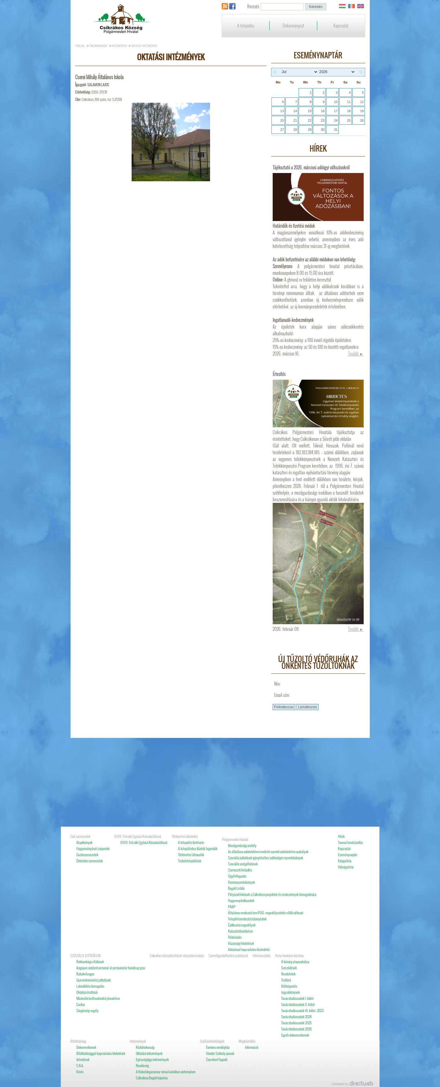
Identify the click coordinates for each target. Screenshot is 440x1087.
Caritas (80, 1004)
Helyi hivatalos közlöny (289, 955)
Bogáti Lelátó (236, 888)
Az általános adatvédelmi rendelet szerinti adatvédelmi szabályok (268, 851)
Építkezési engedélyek (242, 924)
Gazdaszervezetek (87, 854)
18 (349, 111)
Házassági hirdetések (241, 943)
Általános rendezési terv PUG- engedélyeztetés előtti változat (265, 912)
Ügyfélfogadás (237, 876)
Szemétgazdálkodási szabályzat (228, 955)
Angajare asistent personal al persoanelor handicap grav (110, 967)
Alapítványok (84, 842)
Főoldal (80, 45)
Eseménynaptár (347, 854)
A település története (191, 842)
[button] (315, 6)
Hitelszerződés (262, 955)
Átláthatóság (78, 1041)
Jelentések (82, 1059)
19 (362, 111)
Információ (251, 1047)
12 (362, 102)
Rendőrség (142, 1065)
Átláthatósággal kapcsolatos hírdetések (100, 1053)
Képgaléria (344, 860)
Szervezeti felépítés (240, 869)
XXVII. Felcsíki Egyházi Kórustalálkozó (137, 836)
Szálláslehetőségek (212, 1041)
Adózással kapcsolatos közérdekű (249, 949)
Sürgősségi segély (87, 1010)
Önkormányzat (293, 25)
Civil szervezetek (80, 836)
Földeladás (235, 937)
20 (282, 120)
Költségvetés (289, 986)
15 (309, 111)
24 (336, 120)
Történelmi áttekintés (185, 836)
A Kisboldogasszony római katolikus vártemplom (165, 1071)
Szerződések (289, 967)
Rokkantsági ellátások (90, 961)
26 (362, 120)
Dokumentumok (86, 1047)
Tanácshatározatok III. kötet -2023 (302, 1010)
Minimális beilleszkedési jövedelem (98, 998)
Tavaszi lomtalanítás (350, 842)
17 (336, 111)
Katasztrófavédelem (240, 931)
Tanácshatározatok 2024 (296, 1016)
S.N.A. (80, 1065)
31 (336, 129)
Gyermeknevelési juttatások (93, 979)
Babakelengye (85, 973)
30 (323, 129)
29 (309, 129)
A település (245, 25)
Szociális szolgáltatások (243, 863)
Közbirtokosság (145, 1047)
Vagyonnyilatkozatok (241, 900)
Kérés (79, 1071)
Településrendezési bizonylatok (247, 918)
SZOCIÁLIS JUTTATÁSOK (85, 955)
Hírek (341, 836)
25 (349, 120)
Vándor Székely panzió (220, 1053)
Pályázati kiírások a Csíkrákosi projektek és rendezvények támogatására (272, 894)
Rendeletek (288, 973)
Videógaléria (346, 866)
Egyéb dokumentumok (295, 1034)
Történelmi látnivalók (191, 854)
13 (282, 111)
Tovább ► (356, 353)
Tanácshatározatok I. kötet (297, 998)
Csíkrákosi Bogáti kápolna (152, 1077)
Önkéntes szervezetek (89, 860)
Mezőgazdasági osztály (242, 845)
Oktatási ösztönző (87, 992)
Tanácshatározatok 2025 (296, 1022)
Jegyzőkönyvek (290, 992)
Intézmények (119, 45)
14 (295, 111)
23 (323, 120)
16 (323, 111)
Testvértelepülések (189, 860)
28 (295, 129)
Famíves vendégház (218, 1047)
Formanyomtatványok (241, 882)
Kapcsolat (340, 25)
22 (309, 120)
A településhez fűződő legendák (197, 848)
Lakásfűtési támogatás (90, 986)
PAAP (231, 906)
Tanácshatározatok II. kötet (298, 1004)
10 (336, 102)
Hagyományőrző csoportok (93, 848)
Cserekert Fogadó (216, 1059)
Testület (286, 979)
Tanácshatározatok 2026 (296, 1028)
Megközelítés (247, 1041)
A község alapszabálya (295, 961)
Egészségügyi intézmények (152, 1059)
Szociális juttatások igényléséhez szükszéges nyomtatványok (265, 857)
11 (349, 102)
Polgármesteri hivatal (235, 839)
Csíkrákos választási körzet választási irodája (177, 955)
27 (282, 129)
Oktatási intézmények (144, 45)
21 (295, 120)
